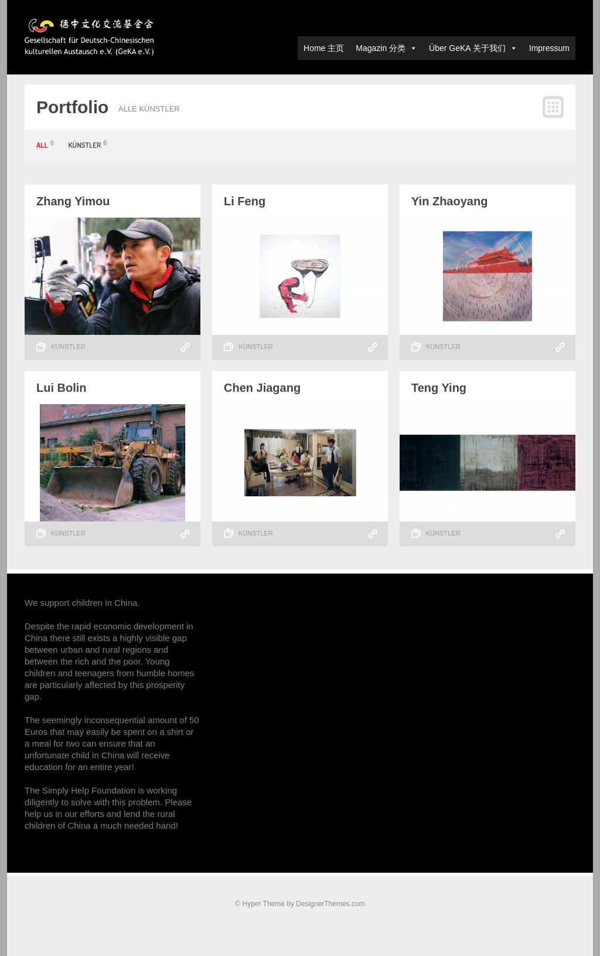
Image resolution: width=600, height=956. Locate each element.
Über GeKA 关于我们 (473, 48)
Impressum (549, 48)
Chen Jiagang (262, 387)
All (45, 145)
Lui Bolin (61, 387)
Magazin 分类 (386, 48)
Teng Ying (438, 387)
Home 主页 (324, 48)
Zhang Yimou (73, 201)
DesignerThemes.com (330, 904)
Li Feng (244, 201)
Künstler (88, 145)
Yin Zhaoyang (449, 201)
